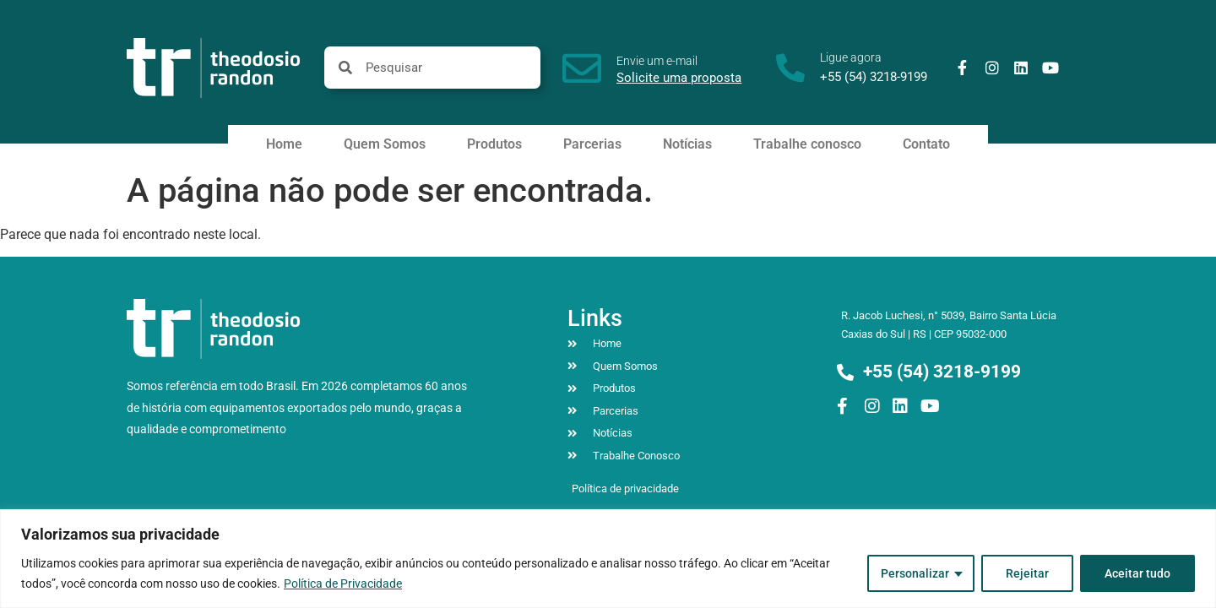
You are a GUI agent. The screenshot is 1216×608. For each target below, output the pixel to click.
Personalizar (915, 573)
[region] (608, 558)
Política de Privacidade (343, 583)
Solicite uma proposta (678, 77)
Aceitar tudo (1137, 573)
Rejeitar (1027, 573)
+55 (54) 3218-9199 (873, 76)
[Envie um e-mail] (581, 68)
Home (284, 144)
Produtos (494, 144)
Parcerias (592, 144)
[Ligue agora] (790, 67)
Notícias (687, 144)
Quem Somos (385, 144)
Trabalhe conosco (807, 144)
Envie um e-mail (657, 61)
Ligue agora (851, 57)
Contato (926, 144)
